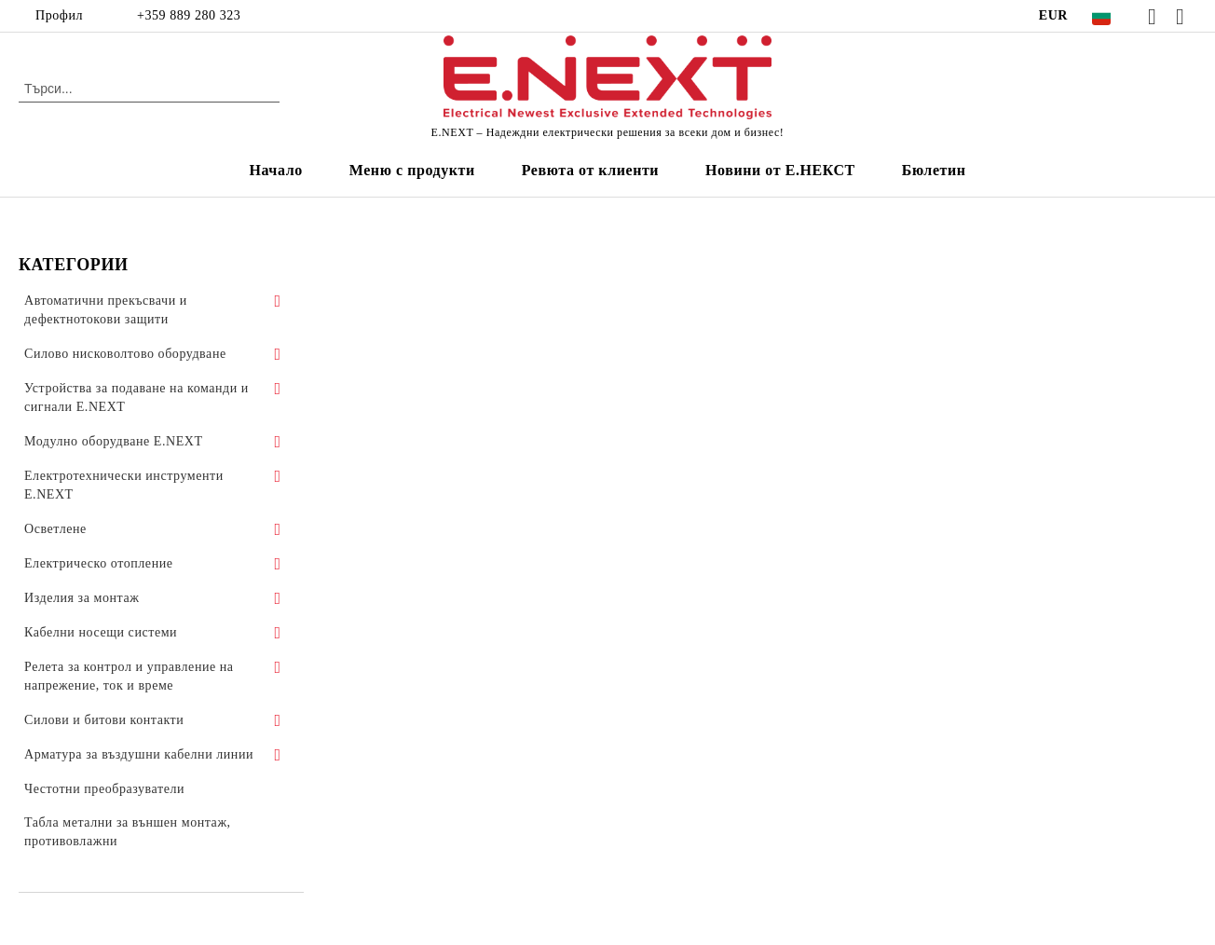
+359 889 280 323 (188, 15)
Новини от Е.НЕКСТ (780, 170)
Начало (275, 170)
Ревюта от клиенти (590, 170)
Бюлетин (934, 170)
